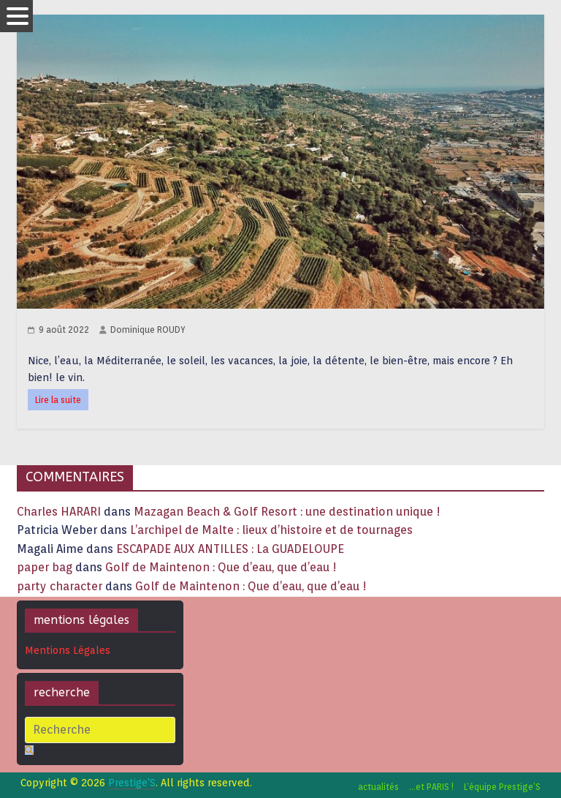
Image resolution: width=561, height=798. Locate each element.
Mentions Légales (67, 650)
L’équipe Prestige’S (502, 786)
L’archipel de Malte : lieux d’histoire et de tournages (273, 530)
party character (59, 586)
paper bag (44, 567)
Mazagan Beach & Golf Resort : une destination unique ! (287, 512)
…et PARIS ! (431, 786)
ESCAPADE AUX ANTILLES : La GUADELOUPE (230, 549)
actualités (378, 786)
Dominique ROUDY (148, 329)
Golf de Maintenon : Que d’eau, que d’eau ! (221, 567)
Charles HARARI (59, 512)
